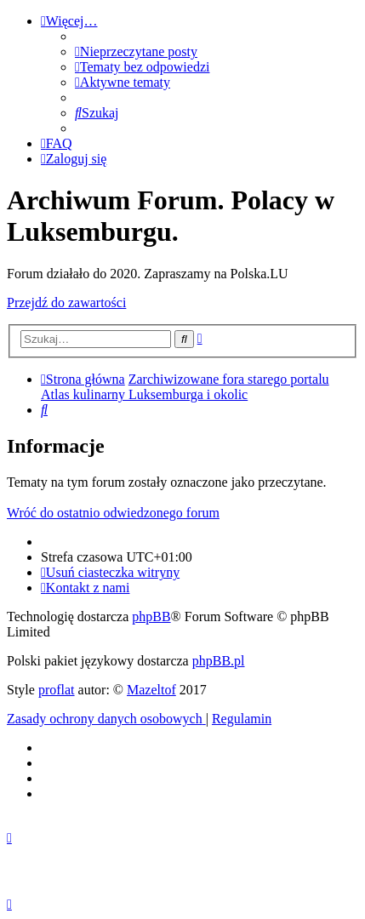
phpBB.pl (218, 661)
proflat (56, 689)
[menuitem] (136, 51)
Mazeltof (151, 689)
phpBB (151, 616)
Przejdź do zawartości (66, 302)
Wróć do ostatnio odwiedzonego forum (113, 512)
